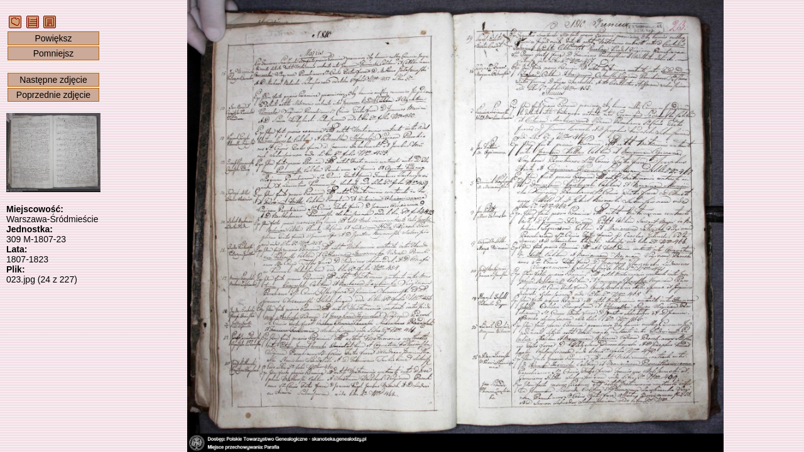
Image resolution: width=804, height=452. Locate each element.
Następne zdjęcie (53, 80)
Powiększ (53, 38)
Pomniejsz (53, 53)
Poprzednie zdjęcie (53, 95)
